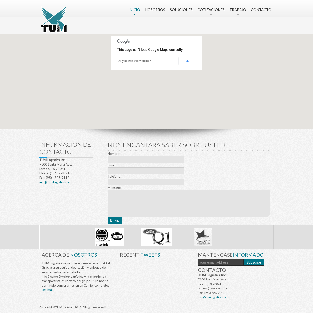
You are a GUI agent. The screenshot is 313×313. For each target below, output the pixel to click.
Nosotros (155, 9)
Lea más (47, 290)
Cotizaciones (211, 9)
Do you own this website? (134, 61)
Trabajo (238, 9)
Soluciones (181, 9)
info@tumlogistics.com (55, 182)
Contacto (261, 9)
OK (187, 61)
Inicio (134, 9)
